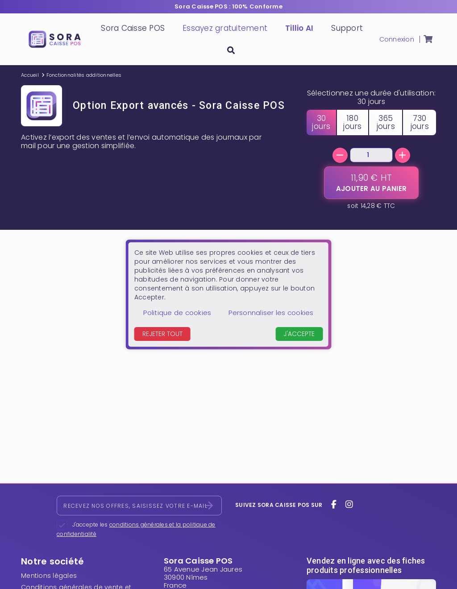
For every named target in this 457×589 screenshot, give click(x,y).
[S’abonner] (209, 505)
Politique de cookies (177, 312)
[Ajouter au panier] (371, 182)
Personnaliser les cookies (270, 312)
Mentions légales (49, 575)
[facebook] (334, 504)
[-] (340, 155)
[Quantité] (371, 155)
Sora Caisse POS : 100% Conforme (228, 6)
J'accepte (299, 333)
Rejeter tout (162, 333)
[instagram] (349, 504)
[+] (402, 155)
